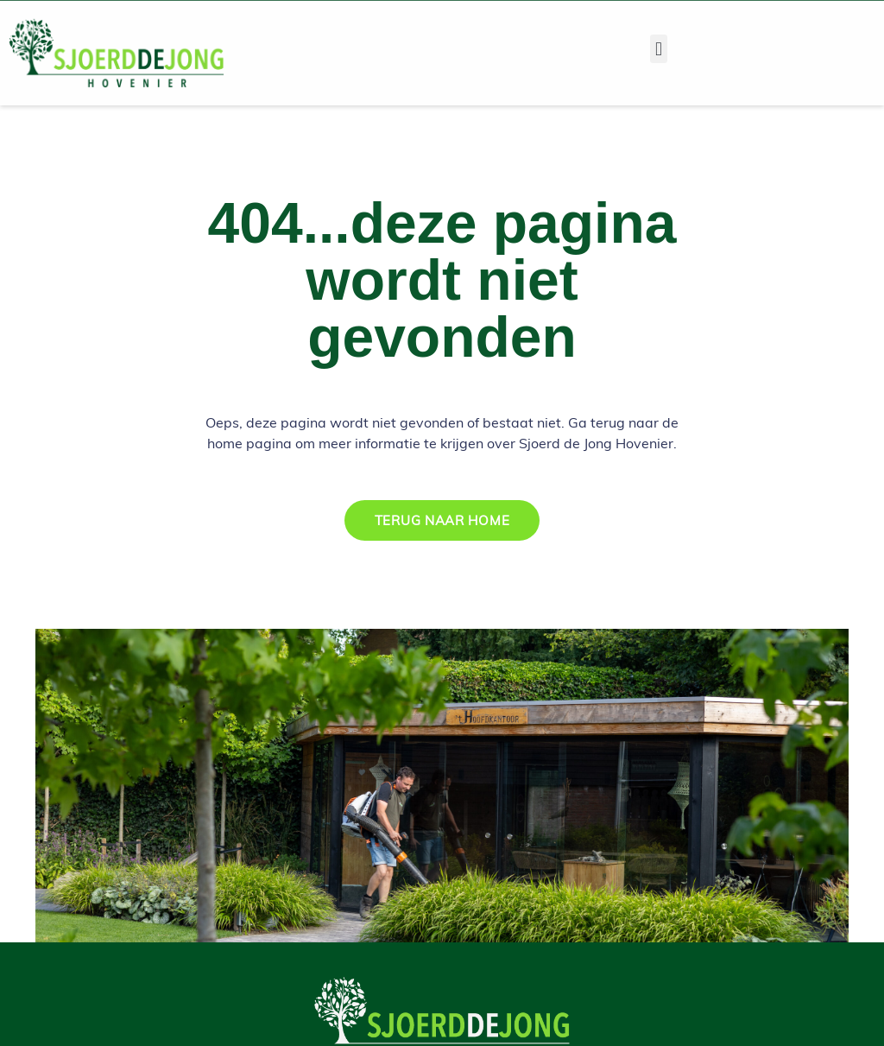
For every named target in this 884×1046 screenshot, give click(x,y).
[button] (658, 49)
